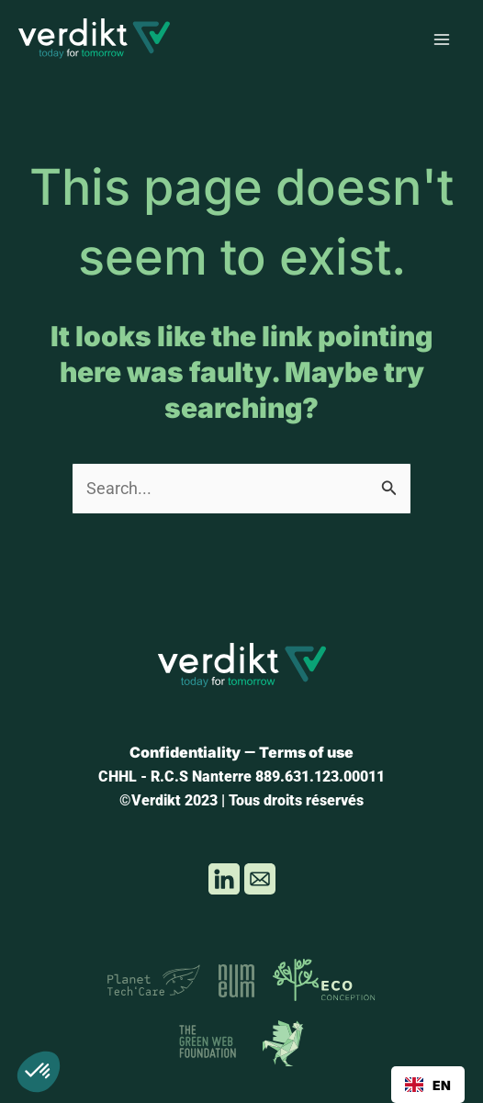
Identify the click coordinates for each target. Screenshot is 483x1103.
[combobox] (428, 1084)
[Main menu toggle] (442, 39)
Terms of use (306, 752)
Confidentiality (185, 752)
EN (428, 1085)
